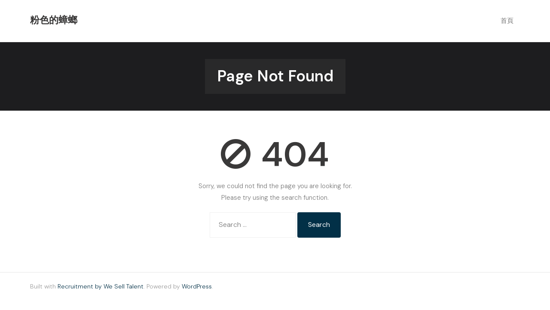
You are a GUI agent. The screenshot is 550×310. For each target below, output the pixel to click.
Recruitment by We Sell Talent (101, 286)
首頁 (507, 20)
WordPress (197, 286)
